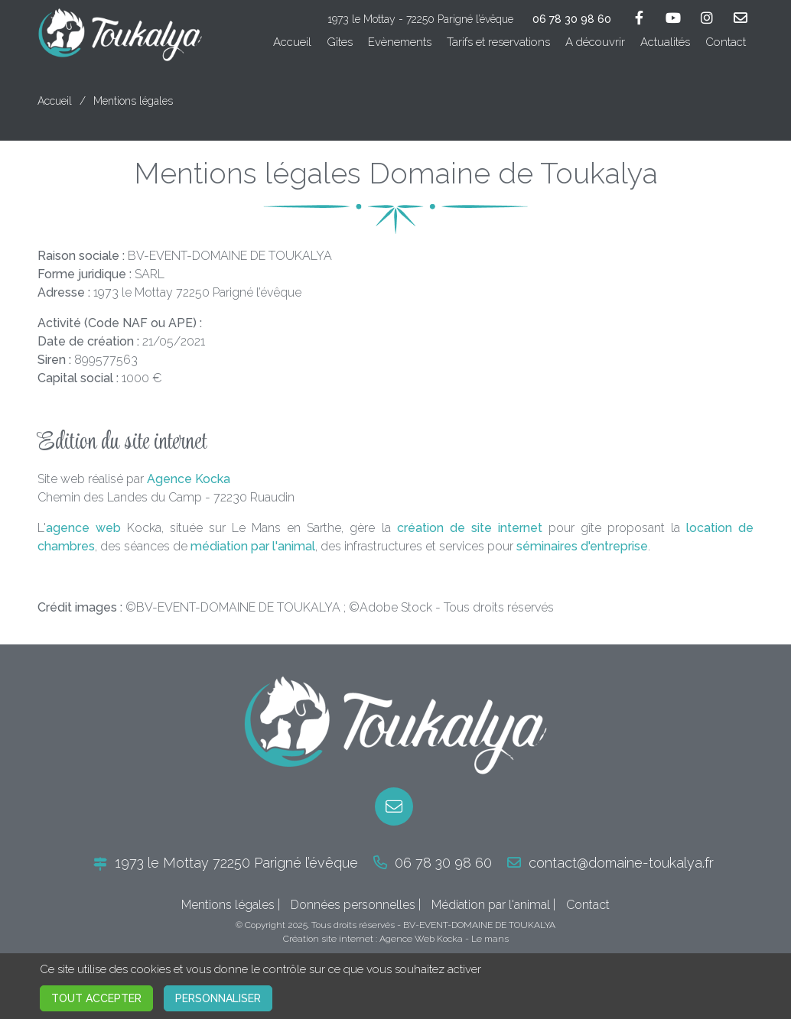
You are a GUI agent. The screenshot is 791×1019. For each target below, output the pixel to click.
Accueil (292, 42)
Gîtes (340, 42)
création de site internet (469, 528)
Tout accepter (96, 998)
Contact (725, 42)
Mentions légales (228, 904)
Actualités (665, 42)
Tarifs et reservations (498, 42)
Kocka (450, 938)
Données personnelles (353, 904)
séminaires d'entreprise (582, 546)
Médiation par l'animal (490, 904)
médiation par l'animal (252, 546)
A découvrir (595, 42)
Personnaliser (218, 998)
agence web (83, 528)
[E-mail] (394, 806)
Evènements (399, 42)
